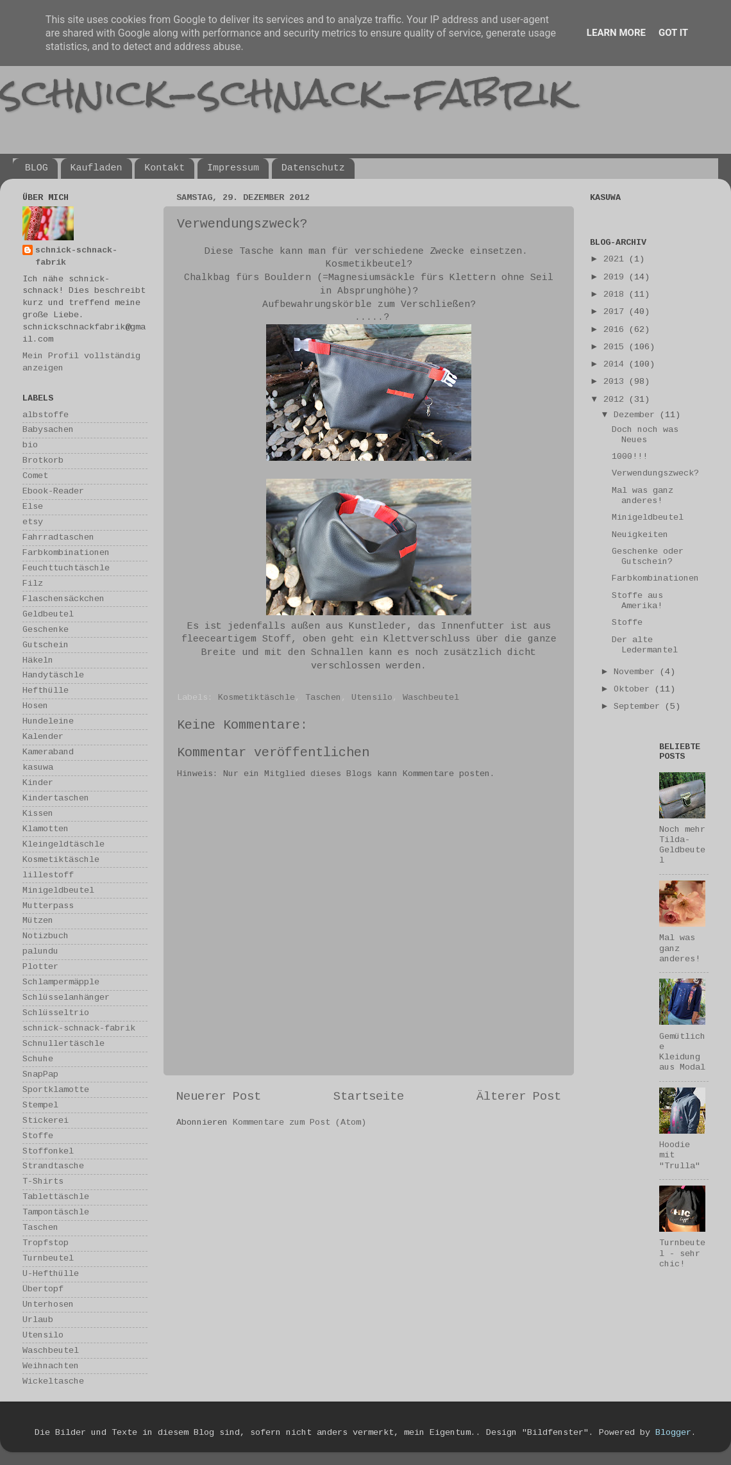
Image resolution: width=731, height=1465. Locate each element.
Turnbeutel (48, 1258)
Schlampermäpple (60, 982)
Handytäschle (53, 675)
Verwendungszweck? (655, 473)
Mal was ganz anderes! (642, 496)
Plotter (40, 967)
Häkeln (37, 660)
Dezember (637, 415)
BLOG (36, 168)
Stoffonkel (48, 1151)
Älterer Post (518, 1096)
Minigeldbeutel (58, 890)
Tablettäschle (55, 1197)
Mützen (37, 920)
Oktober (634, 689)
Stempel (40, 1105)
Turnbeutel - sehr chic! (682, 1253)
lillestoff (48, 875)
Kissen (37, 813)
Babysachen (48, 430)
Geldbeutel (48, 614)
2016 (616, 330)
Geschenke (45, 629)
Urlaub (37, 1320)
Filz (32, 583)
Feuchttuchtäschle (66, 568)
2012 (616, 399)
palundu (40, 951)
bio (30, 445)
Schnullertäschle (63, 1043)
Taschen (323, 697)
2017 (616, 312)
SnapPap (40, 1074)
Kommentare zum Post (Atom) (299, 1122)
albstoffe (45, 415)
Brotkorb (42, 460)
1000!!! (630, 456)
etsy (32, 522)
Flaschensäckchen (63, 599)
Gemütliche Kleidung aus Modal (682, 1052)
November (637, 672)
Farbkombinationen (66, 553)
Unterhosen (48, 1304)
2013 (616, 381)
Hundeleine (48, 721)
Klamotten (45, 829)
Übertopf (42, 1289)
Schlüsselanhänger (66, 997)
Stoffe (37, 1136)
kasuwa (37, 767)
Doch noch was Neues (645, 435)
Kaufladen (96, 168)
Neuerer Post (218, 1096)
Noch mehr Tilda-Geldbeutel (682, 845)
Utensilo (371, 697)
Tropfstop (45, 1243)
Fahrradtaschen (58, 537)
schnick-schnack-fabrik (286, 92)
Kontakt (164, 168)
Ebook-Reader (53, 491)
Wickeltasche (53, 1381)
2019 (616, 277)
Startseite (368, 1096)
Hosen (35, 706)
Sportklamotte (55, 1090)
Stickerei (45, 1120)
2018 (616, 294)
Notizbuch (45, 936)
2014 (616, 364)
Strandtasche (53, 1166)
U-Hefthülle (50, 1274)
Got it (673, 32)
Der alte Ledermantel (645, 645)
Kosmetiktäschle (256, 697)
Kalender (42, 736)
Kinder (37, 783)
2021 (616, 259)
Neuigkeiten (640, 535)
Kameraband (48, 752)
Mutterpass (48, 906)
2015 (616, 347)
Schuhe (37, 1059)
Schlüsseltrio (55, 1013)
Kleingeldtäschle (63, 844)
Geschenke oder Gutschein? (648, 557)
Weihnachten (50, 1366)
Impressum (233, 168)
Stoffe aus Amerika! (637, 601)
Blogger (673, 1432)
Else (32, 506)
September (639, 706)
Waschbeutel (431, 697)
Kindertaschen (55, 798)
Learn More (616, 32)
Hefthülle (45, 690)
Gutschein (45, 645)
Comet (35, 476)
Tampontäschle (55, 1212)
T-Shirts (42, 1181)
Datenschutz (313, 168)
